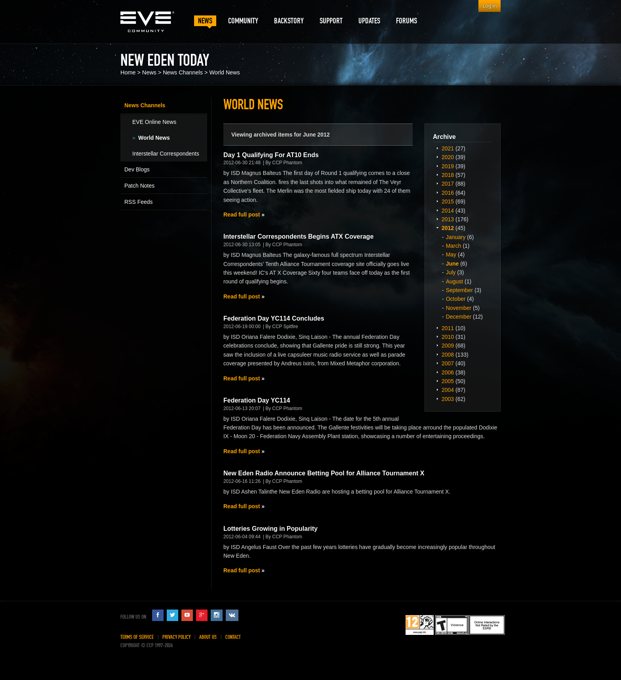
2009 (448, 345)
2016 (448, 193)
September (459, 290)
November (459, 308)
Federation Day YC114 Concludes (273, 318)
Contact (233, 637)
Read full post (241, 214)
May (451, 254)
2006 (448, 372)
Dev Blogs (137, 169)
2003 (448, 399)
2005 (448, 381)
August (454, 281)
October (456, 299)
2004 (448, 390)
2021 (448, 148)
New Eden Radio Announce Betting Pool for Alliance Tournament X (323, 473)
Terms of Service (137, 637)
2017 (448, 183)
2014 (448, 210)
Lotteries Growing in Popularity (270, 528)
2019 (448, 166)
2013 (448, 219)
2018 (448, 175)
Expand (437, 148)
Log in (489, 6)
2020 (448, 157)
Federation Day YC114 (256, 400)
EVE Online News (154, 122)
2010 (448, 337)
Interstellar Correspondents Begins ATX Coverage (298, 236)
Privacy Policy (176, 637)
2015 (448, 201)
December (459, 316)
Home (127, 72)
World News (224, 72)
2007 (448, 363)
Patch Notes (139, 185)
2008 (448, 354)
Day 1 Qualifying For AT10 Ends (271, 155)
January (456, 237)
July (451, 272)
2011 (448, 328)
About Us (208, 637)
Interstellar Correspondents (165, 153)
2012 (448, 228)
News (149, 72)
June (452, 263)
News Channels (183, 72)
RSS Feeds (138, 202)
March (453, 246)
